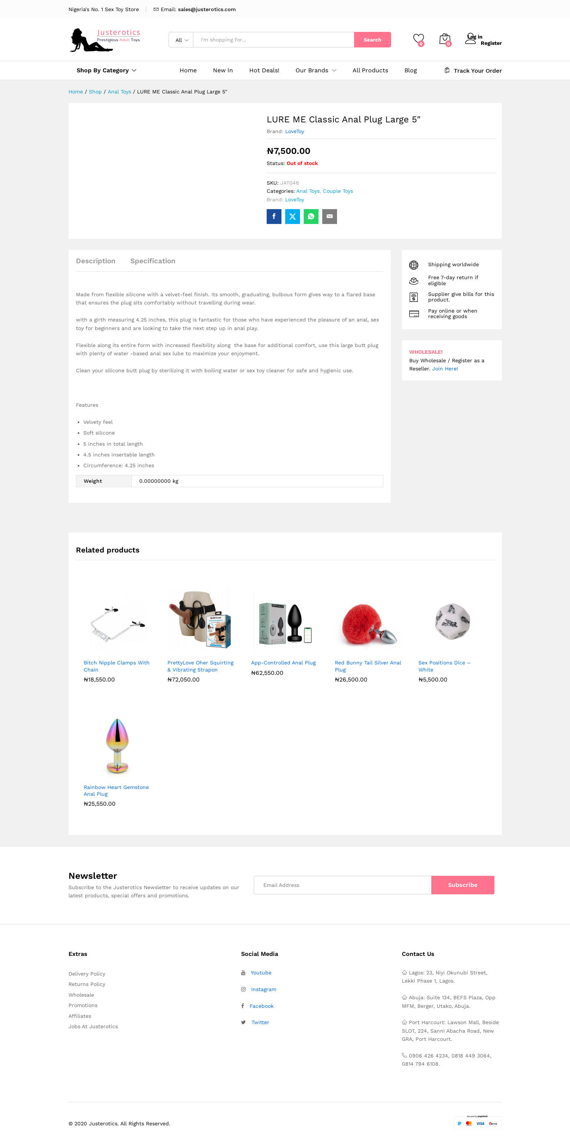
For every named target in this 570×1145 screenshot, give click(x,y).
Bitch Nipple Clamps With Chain (117, 666)
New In (223, 70)
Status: (276, 163)
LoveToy (294, 131)
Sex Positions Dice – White (444, 666)
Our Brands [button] (312, 70)
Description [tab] (96, 260)
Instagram (263, 989)
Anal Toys (308, 191)
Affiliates (80, 1016)
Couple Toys (338, 191)
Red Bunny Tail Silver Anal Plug (368, 666)
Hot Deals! (264, 70)
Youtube (261, 973)
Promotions (83, 1005)
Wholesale (81, 995)
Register (491, 42)
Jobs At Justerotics (93, 1026)
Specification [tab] (153, 260)
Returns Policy (87, 984)
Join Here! (445, 369)
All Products (370, 70)
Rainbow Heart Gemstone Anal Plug (116, 790)
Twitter (260, 1022)
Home (188, 70)
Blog (410, 70)
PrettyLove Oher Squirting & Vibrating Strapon (200, 666)
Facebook (262, 1006)
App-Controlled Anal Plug (283, 663)
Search (372, 40)
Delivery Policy (87, 974)
